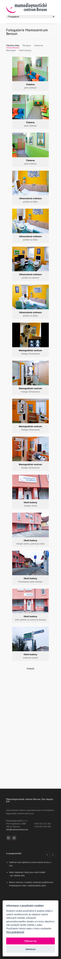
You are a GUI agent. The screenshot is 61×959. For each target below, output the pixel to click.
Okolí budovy (25, 50)
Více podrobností (15, 932)
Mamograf (11, 50)
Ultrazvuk (38, 45)
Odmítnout (30, 949)
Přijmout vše (30, 941)
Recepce (26, 45)
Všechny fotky (12, 45)
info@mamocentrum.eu (17, 829)
